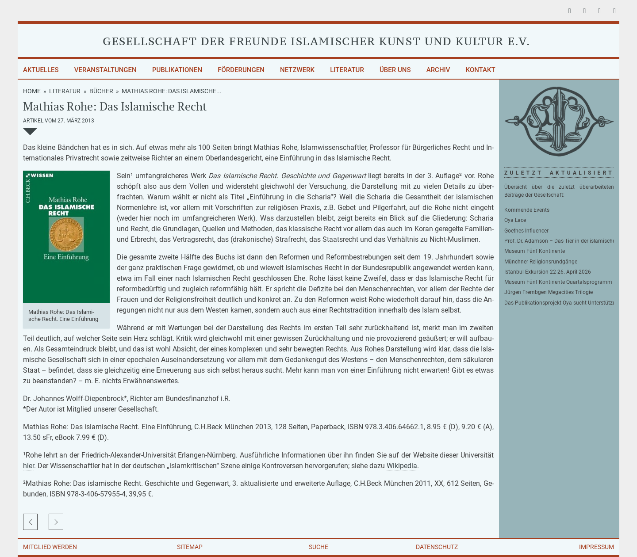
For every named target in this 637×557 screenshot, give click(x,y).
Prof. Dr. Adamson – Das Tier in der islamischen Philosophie (559, 241)
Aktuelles (41, 70)
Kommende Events (526, 210)
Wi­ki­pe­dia (402, 466)
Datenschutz (437, 546)
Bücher (101, 91)
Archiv (438, 70)
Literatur (347, 70)
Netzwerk (297, 70)
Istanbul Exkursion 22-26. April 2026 (547, 272)
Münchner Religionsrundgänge (540, 262)
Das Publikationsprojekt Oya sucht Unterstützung (559, 303)
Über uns (395, 70)
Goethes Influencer (526, 231)
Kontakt (480, 70)
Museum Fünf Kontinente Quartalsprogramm (558, 282)
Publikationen (177, 70)
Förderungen (241, 70)
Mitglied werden (50, 546)
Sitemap (190, 546)
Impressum (596, 546)
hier (28, 466)
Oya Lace (515, 220)
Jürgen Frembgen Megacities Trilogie (548, 292)
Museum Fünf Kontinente (534, 251)
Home (32, 91)
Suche (318, 546)
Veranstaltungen (105, 70)
